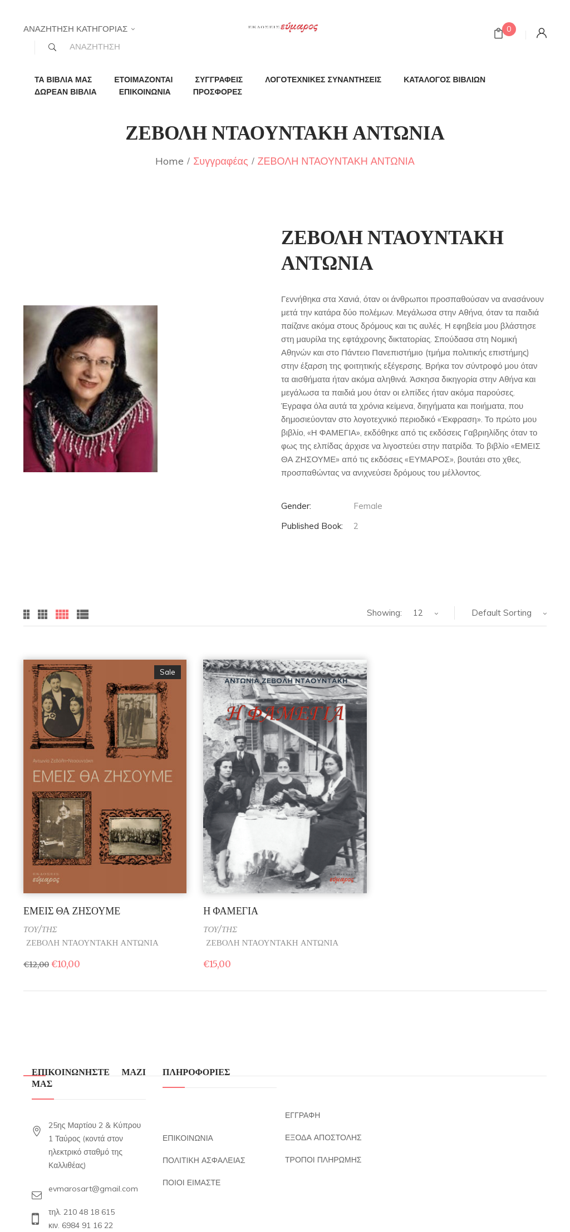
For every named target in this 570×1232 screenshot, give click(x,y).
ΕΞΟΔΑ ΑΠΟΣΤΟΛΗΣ (323, 1137)
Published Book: (312, 526)
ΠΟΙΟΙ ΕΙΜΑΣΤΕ (191, 1182)
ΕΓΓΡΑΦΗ (302, 1115)
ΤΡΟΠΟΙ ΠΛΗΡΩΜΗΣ (323, 1160)
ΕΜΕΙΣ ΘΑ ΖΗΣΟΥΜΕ (71, 910)
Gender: (296, 506)
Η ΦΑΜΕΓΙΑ (230, 910)
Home (169, 161)
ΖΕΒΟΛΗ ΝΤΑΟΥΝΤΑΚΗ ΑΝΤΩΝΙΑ (92, 942)
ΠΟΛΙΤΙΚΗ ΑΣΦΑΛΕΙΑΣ (204, 1160)
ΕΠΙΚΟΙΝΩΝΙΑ (188, 1138)
